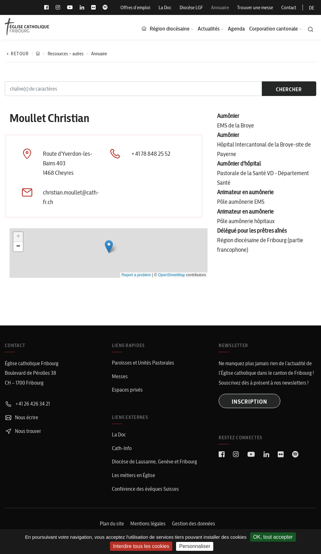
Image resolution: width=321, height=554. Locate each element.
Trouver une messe (255, 7)
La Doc (165, 7)
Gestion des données (193, 523)
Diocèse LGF (191, 7)
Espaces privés (127, 389)
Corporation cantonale (273, 28)
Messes (120, 376)
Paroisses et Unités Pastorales (143, 362)
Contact (288, 7)
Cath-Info (122, 448)
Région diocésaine (169, 28)
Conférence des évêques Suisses (145, 489)
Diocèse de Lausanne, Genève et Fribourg (154, 461)
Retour (17, 54)
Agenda (236, 28)
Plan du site (112, 523)
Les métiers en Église (133, 475)
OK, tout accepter (273, 537)
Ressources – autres (66, 54)
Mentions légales (148, 523)
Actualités (209, 28)
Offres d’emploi (135, 7)
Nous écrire (21, 417)
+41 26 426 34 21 (27, 403)
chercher (289, 89)
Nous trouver (23, 431)
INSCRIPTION (249, 401)
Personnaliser (194, 546)
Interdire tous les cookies (141, 546)
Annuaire (220, 7)
